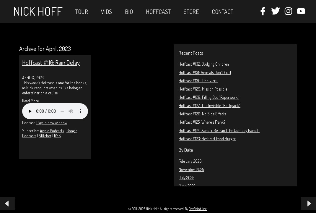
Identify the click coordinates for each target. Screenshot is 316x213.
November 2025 (191, 169)
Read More (30, 100)
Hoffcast (158, 11)
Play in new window (51, 122)
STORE (191, 11)
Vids (106, 11)
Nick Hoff (38, 11)
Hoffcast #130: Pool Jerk (198, 80)
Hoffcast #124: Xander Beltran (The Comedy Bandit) (219, 130)
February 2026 (190, 161)
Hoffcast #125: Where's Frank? (202, 122)
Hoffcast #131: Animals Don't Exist (205, 72)
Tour (81, 11)
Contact (222, 11)
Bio (129, 11)
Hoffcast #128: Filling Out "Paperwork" (209, 97)
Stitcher (45, 135)
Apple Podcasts (52, 130)
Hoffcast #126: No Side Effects (202, 113)
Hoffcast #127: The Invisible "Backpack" (209, 105)
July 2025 (186, 177)
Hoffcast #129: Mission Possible (203, 88)
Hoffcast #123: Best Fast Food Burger (207, 138)
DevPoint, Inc (198, 208)
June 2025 (187, 185)
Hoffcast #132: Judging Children (204, 64)
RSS (57, 135)
